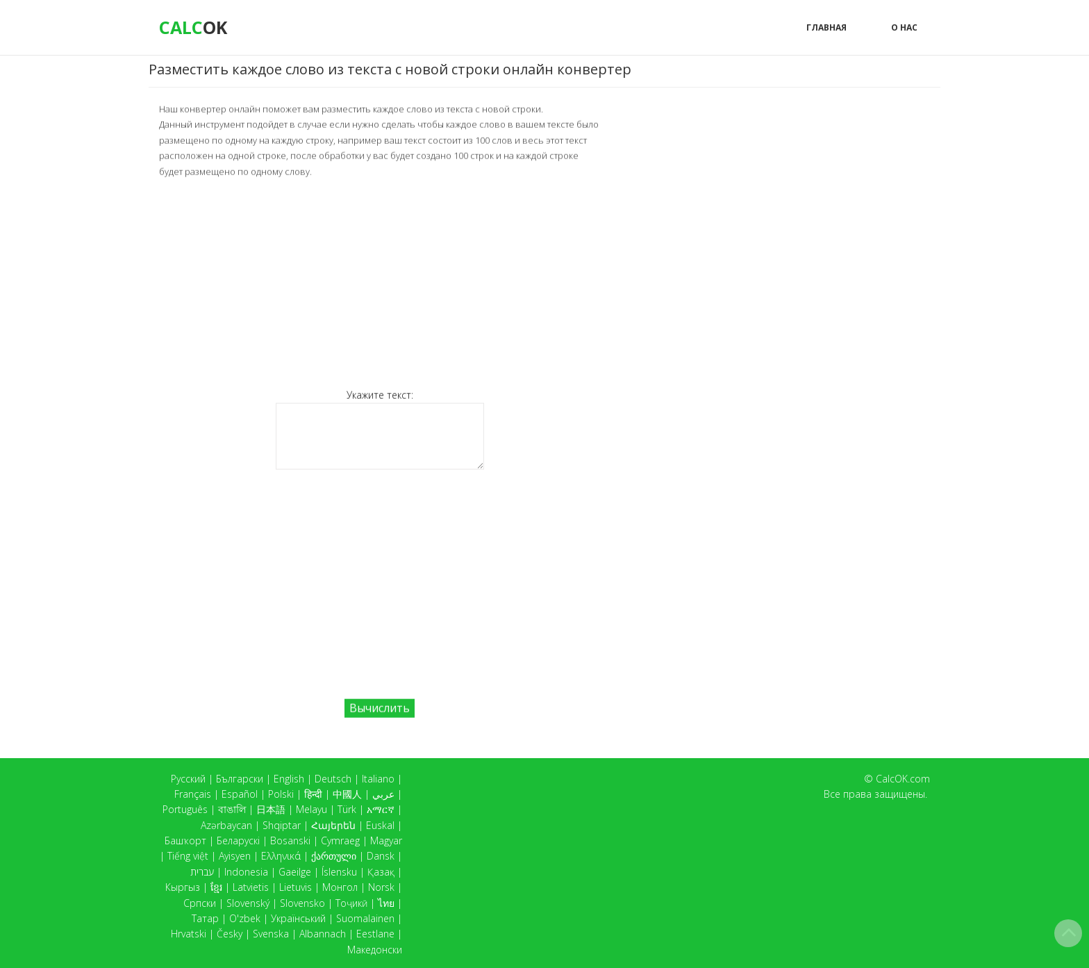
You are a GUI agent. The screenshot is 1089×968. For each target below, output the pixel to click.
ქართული (333, 855)
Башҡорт (185, 840)
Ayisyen (235, 855)
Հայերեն (333, 825)
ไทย (386, 903)
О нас (904, 27)
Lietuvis (295, 887)
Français (192, 794)
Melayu (311, 809)
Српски (199, 903)
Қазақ (380, 871)
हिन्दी (313, 794)
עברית (202, 871)
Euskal (380, 825)
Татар (205, 918)
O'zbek (244, 918)
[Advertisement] (379, 282)
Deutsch (333, 778)
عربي (383, 794)
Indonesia (246, 871)
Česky (229, 933)
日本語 (270, 809)
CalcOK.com (903, 778)
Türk (347, 809)
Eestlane (375, 933)
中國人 (347, 794)
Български (239, 778)
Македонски (374, 949)
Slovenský (247, 903)
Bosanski (290, 840)
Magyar (386, 840)
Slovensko (302, 903)
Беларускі (238, 840)
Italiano (378, 778)
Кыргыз (182, 887)
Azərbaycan (226, 825)
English (289, 778)
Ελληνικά (281, 855)
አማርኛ (380, 809)
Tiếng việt (187, 855)
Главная (826, 27)
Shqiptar (282, 825)
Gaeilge (295, 871)
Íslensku (339, 871)
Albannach (322, 933)
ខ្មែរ (216, 887)
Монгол (340, 887)
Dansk (380, 855)
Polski (281, 794)
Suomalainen (365, 918)
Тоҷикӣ (351, 903)
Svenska (271, 933)
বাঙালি (232, 809)
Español (240, 794)
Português (185, 809)
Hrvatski (188, 933)
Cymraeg (340, 840)
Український (298, 918)
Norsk (381, 887)
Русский (188, 778)
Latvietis (251, 887)
